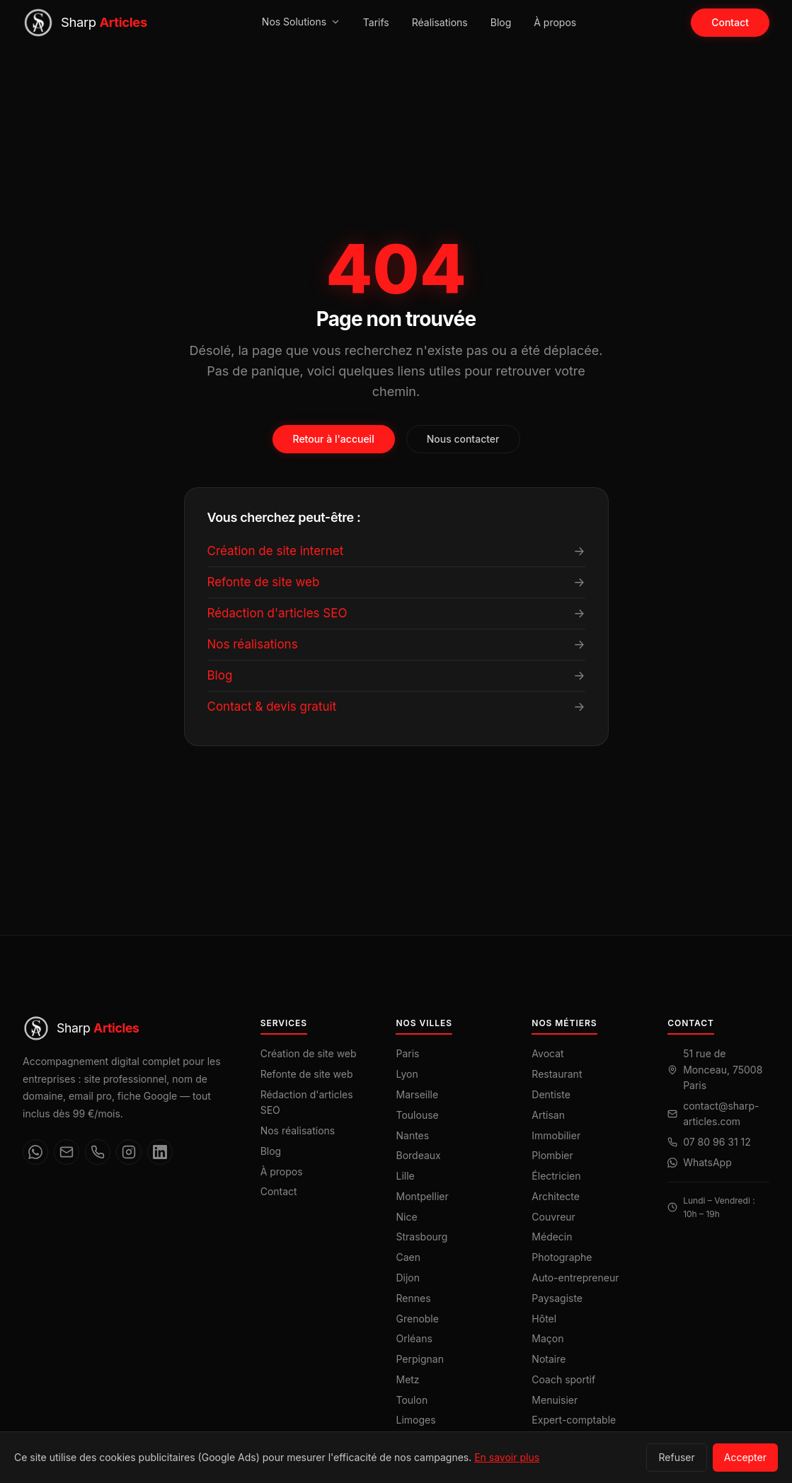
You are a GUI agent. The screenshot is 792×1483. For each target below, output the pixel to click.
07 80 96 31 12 (717, 1142)
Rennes (413, 1298)
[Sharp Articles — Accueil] (85, 22)
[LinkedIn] (160, 1152)
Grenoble (417, 1319)
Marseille (417, 1094)
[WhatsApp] (35, 1152)
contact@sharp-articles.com (721, 1113)
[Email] (66, 1152)
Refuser (676, 1457)
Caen (408, 1257)
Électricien (556, 1176)
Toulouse (417, 1115)
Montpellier (422, 1196)
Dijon (408, 1278)
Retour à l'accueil (333, 439)
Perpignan (419, 1359)
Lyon (407, 1074)
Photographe (562, 1257)
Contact (730, 22)
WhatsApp (707, 1162)
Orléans (414, 1338)
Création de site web (308, 1053)
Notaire (549, 1359)
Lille (405, 1176)
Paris (407, 1053)
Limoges (415, 1420)
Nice (406, 1217)
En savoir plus (506, 1457)
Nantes (412, 1135)
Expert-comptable (574, 1420)
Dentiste (551, 1094)
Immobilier (556, 1135)
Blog (501, 22)
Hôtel (544, 1319)
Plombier (552, 1155)
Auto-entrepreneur (575, 1278)
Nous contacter (463, 439)
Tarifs (376, 22)
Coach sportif (563, 1379)
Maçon (547, 1338)
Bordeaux (418, 1155)
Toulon (411, 1400)
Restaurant (557, 1074)
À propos (555, 22)
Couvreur (553, 1217)
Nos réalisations (297, 1130)
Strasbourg (421, 1237)
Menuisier (555, 1400)
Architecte (556, 1196)
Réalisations (440, 22)
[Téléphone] (97, 1152)
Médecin (552, 1237)
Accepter (745, 1457)
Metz (407, 1379)
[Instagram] (129, 1152)
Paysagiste (557, 1298)
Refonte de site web (306, 1074)
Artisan (548, 1115)
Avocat (547, 1053)
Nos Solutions (301, 22)
